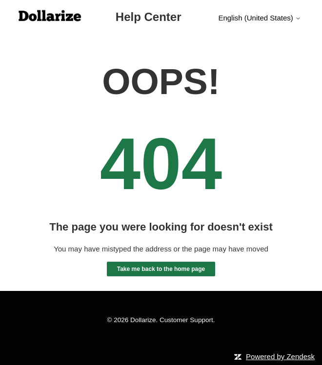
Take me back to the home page (161, 269)
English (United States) (259, 18)
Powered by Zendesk (280, 356)
